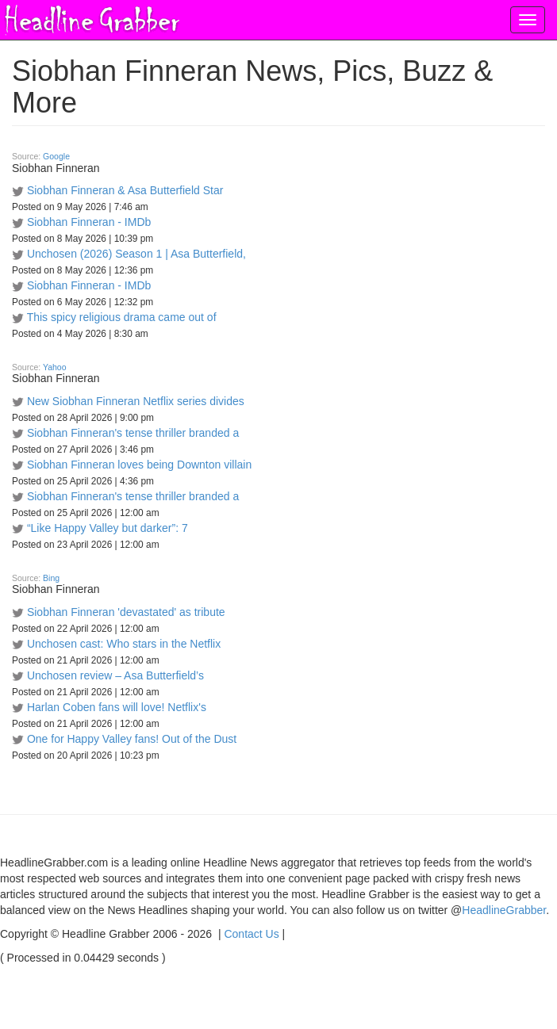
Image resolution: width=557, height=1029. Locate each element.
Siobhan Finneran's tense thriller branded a (133, 433)
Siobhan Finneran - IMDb (89, 222)
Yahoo (55, 367)
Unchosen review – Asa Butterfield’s (115, 675)
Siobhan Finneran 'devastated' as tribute (126, 612)
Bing (51, 578)
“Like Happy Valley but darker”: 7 (107, 528)
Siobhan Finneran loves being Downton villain (139, 464)
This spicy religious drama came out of (122, 317)
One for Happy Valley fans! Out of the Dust (131, 739)
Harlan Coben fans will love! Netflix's (116, 707)
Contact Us (251, 934)
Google (56, 156)
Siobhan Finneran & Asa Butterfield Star (125, 190)
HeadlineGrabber (504, 910)
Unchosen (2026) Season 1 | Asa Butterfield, (136, 253)
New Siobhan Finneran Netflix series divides (135, 401)
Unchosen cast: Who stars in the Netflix (124, 643)
